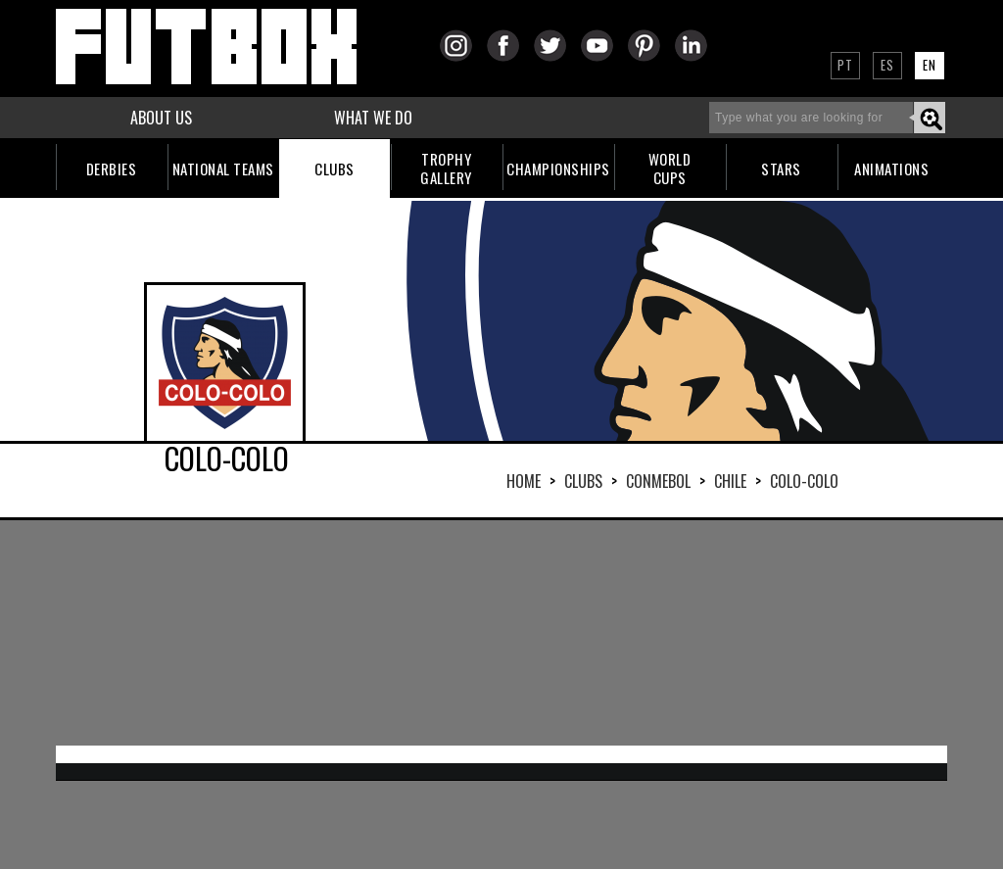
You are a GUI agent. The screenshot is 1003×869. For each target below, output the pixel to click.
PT (845, 64)
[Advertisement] (501, 633)
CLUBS (334, 168)
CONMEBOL (658, 481)
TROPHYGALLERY (446, 168)
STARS (781, 168)
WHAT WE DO (373, 117)
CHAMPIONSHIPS (558, 168)
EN (929, 64)
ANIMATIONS (891, 168)
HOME (523, 481)
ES (887, 64)
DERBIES (111, 168)
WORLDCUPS (670, 168)
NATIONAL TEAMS (223, 168)
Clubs (583, 481)
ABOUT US (161, 117)
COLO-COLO (804, 481)
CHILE (730, 481)
